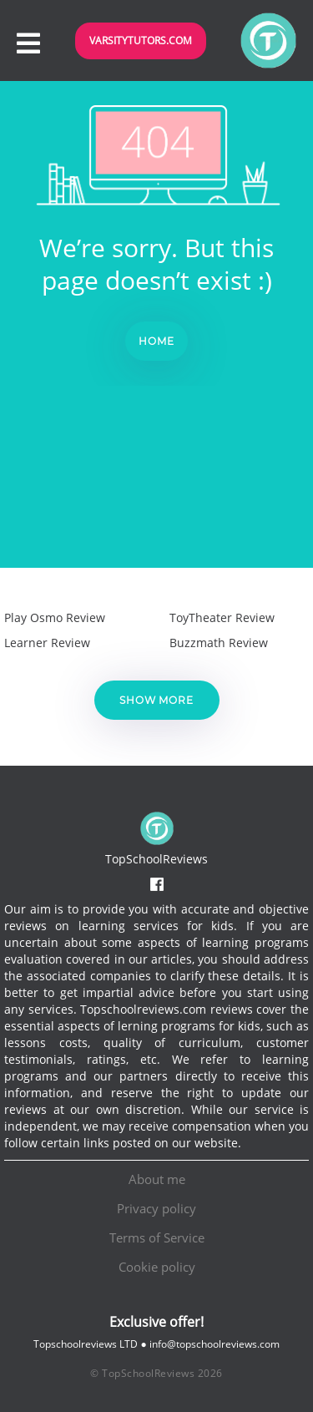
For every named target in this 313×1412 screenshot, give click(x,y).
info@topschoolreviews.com (214, 1344)
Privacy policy (156, 1208)
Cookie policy (157, 1266)
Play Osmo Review (54, 617)
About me (157, 1179)
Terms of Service (156, 1237)
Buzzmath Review (218, 642)
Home (156, 341)
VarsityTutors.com (140, 40)
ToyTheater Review (222, 617)
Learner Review (47, 642)
